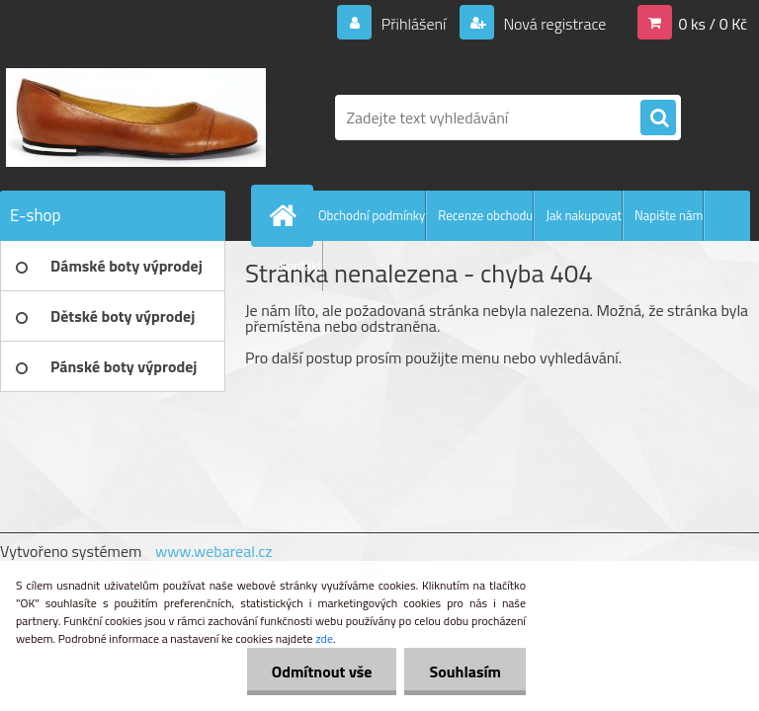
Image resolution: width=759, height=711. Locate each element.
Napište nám (668, 215)
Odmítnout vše (322, 671)
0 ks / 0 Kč (712, 24)
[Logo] (136, 117)
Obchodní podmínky (371, 215)
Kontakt (301, 266)
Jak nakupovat (584, 215)
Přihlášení (414, 24)
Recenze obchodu (485, 215)
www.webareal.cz (214, 551)
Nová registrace (553, 24)
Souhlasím (465, 671)
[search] (658, 118)
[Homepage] (286, 215)
